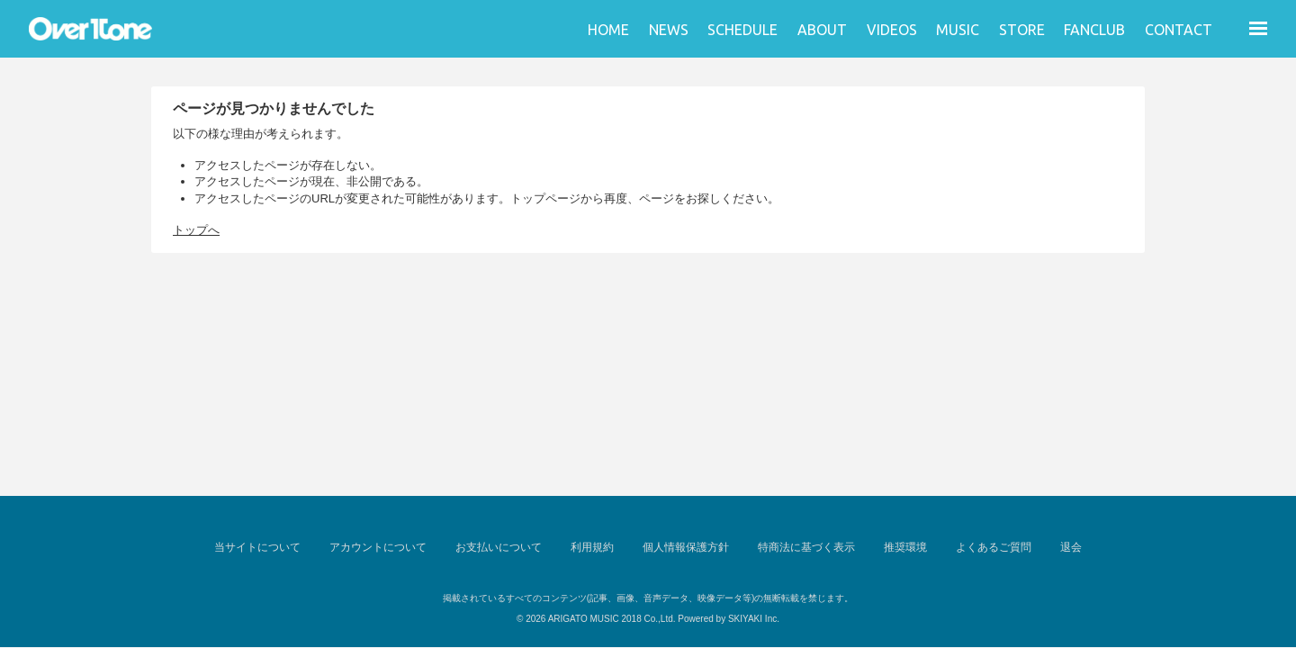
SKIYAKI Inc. (753, 619)
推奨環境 (905, 547)
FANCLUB (1094, 30)
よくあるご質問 (993, 547)
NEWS (668, 30)
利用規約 (592, 547)
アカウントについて (378, 547)
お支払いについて (498, 547)
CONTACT (1178, 30)
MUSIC (957, 30)
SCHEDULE (742, 30)
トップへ (196, 230)
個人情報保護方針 (686, 547)
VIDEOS (892, 30)
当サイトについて (257, 547)
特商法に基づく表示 (806, 547)
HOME (608, 30)
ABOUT (822, 30)
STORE (1022, 30)
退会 (1071, 547)
